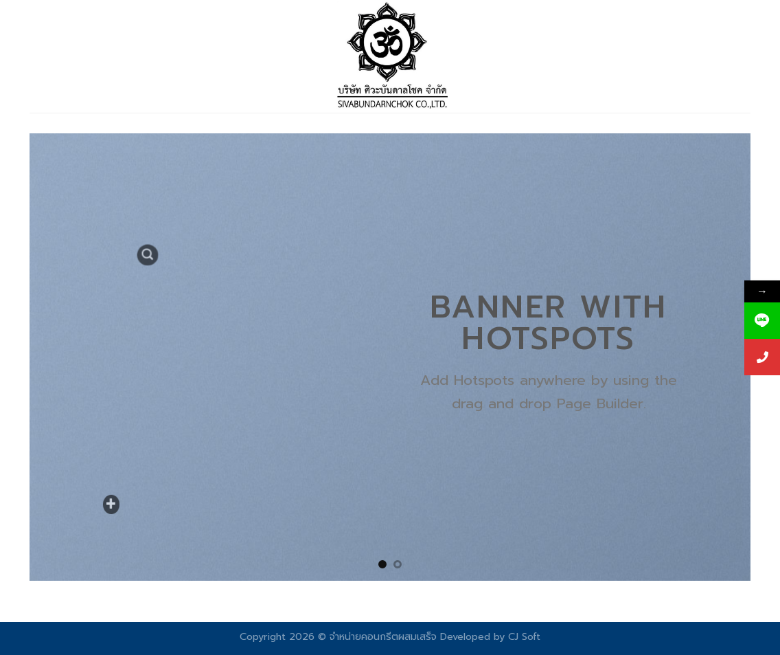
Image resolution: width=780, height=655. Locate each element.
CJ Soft (524, 636)
